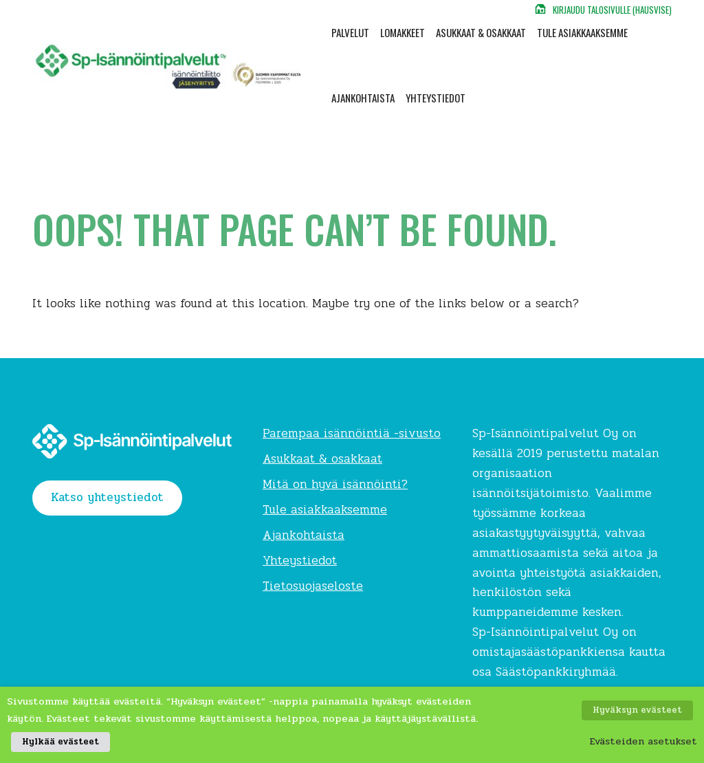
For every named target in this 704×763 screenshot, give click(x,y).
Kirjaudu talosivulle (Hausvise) (612, 9)
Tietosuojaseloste (313, 586)
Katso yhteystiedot (107, 497)
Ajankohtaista (363, 97)
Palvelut (350, 32)
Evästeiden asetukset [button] (643, 745)
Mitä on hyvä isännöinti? (335, 484)
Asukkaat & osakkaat (481, 32)
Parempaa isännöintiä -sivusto (352, 433)
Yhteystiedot (435, 97)
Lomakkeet (402, 32)
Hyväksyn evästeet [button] (641, 719)
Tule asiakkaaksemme (582, 32)
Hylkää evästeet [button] (56, 746)
